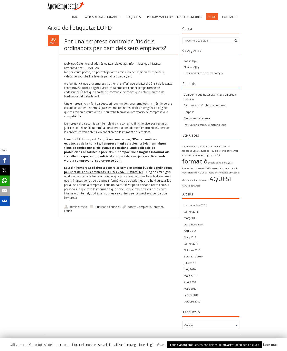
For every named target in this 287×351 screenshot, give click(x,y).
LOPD (68, 211)
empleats (145, 207)
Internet (158, 207)
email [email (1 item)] (235, 150)
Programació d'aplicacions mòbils (174, 17)
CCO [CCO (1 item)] (210, 146)
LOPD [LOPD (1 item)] (208, 168)
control (132, 207)
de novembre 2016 (195, 205)
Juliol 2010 (190, 263)
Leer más (270, 344)
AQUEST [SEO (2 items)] (221, 179)
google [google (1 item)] (211, 162)
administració (78, 207)
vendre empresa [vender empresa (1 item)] (191, 185)
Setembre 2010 (193, 256)
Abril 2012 (190, 231)
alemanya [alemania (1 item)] (187, 146)
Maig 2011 (190, 237)
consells (114, 207)
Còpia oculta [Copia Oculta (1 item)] (199, 150)
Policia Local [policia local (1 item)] (201, 172)
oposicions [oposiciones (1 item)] (188, 172)
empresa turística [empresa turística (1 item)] (213, 155)
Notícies (189, 67)
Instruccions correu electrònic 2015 (205, 125)
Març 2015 (190, 218)
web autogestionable (102, 17)
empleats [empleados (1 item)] (187, 155)
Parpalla (189, 112)
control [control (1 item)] (226, 146)
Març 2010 (190, 288)
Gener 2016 (191, 211)
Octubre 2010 (192, 250)
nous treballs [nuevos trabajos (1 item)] (231, 168)
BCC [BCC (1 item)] (205, 146)
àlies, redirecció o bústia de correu (205, 105)
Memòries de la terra (197, 118)
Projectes (133, 17)
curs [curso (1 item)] (229, 150)
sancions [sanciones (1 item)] (193, 180)
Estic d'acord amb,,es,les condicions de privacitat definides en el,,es (214, 345)
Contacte (229, 17)
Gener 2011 (191, 243)
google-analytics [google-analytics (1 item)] (224, 162)
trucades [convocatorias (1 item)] (187, 150)
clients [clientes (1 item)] (217, 146)
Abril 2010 (190, 282)
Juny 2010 (190, 269)
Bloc (212, 17)
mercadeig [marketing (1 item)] (217, 168)
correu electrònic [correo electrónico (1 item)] (216, 150)
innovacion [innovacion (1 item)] (188, 168)
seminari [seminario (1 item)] (204, 180)
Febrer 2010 (191, 295)
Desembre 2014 (193, 224)
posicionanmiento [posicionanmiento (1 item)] (218, 172)
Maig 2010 (190, 276)
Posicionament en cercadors (201, 73)
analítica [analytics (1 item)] (198, 146)
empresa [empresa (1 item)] (198, 155)
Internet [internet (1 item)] (199, 168)
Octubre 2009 (192, 301)
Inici (75, 17)
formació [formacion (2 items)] (194, 161)
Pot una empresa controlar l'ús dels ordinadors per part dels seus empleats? (115, 45)
